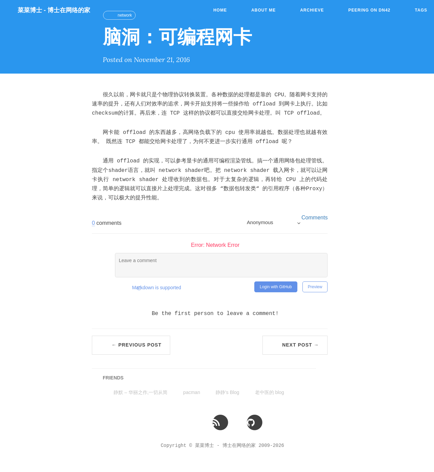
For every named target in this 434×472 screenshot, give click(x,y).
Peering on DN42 (369, 10)
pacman (191, 392)
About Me (263, 10)
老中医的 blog (269, 392)
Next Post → (300, 345)
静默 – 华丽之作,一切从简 (140, 392)
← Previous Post (136, 345)
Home (220, 10)
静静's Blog (227, 392)
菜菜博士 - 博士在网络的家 (54, 10)
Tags (421, 10)
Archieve (312, 10)
